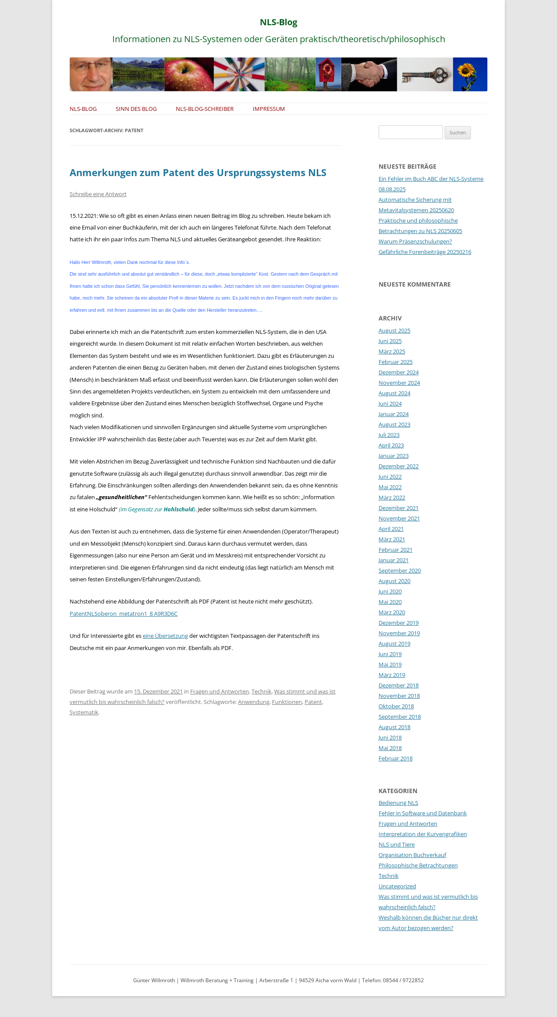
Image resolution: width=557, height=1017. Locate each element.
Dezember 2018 (399, 685)
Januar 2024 (394, 414)
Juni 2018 (390, 737)
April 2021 (391, 529)
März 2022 (392, 497)
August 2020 (394, 581)
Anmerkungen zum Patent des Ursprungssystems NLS (198, 172)
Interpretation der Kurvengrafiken (423, 834)
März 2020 (392, 612)
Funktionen (287, 702)
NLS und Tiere (397, 844)
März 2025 (392, 351)
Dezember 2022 (399, 466)
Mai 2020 (390, 602)
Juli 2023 (389, 435)
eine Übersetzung (165, 636)
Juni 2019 (390, 654)
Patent (313, 702)
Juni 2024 (390, 403)
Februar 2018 (396, 758)
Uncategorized (397, 886)
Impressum (269, 109)
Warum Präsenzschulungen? (415, 241)
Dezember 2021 (399, 508)
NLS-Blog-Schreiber (205, 109)
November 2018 (399, 696)
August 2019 (394, 643)
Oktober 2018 (396, 706)
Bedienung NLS (398, 803)
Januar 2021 (394, 560)
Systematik (84, 712)
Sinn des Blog (136, 109)
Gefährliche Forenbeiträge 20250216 (425, 252)
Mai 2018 (390, 748)
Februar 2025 (396, 362)
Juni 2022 (390, 476)
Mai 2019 (390, 664)
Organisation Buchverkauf (412, 855)
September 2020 (400, 570)
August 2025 (394, 330)
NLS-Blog (278, 22)
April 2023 (391, 445)
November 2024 (399, 383)
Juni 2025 (390, 341)
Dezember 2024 (399, 372)
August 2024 (394, 393)
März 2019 (392, 675)
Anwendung (253, 702)
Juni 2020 (390, 591)
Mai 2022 (390, 487)
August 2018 (394, 727)
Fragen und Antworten (219, 691)
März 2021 (392, 539)
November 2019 (399, 633)
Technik (262, 691)
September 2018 (400, 716)
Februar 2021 (396, 550)
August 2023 (394, 424)
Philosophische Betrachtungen (418, 865)
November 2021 (399, 518)
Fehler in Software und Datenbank (423, 813)
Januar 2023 (394, 456)
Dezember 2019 (399, 623)
